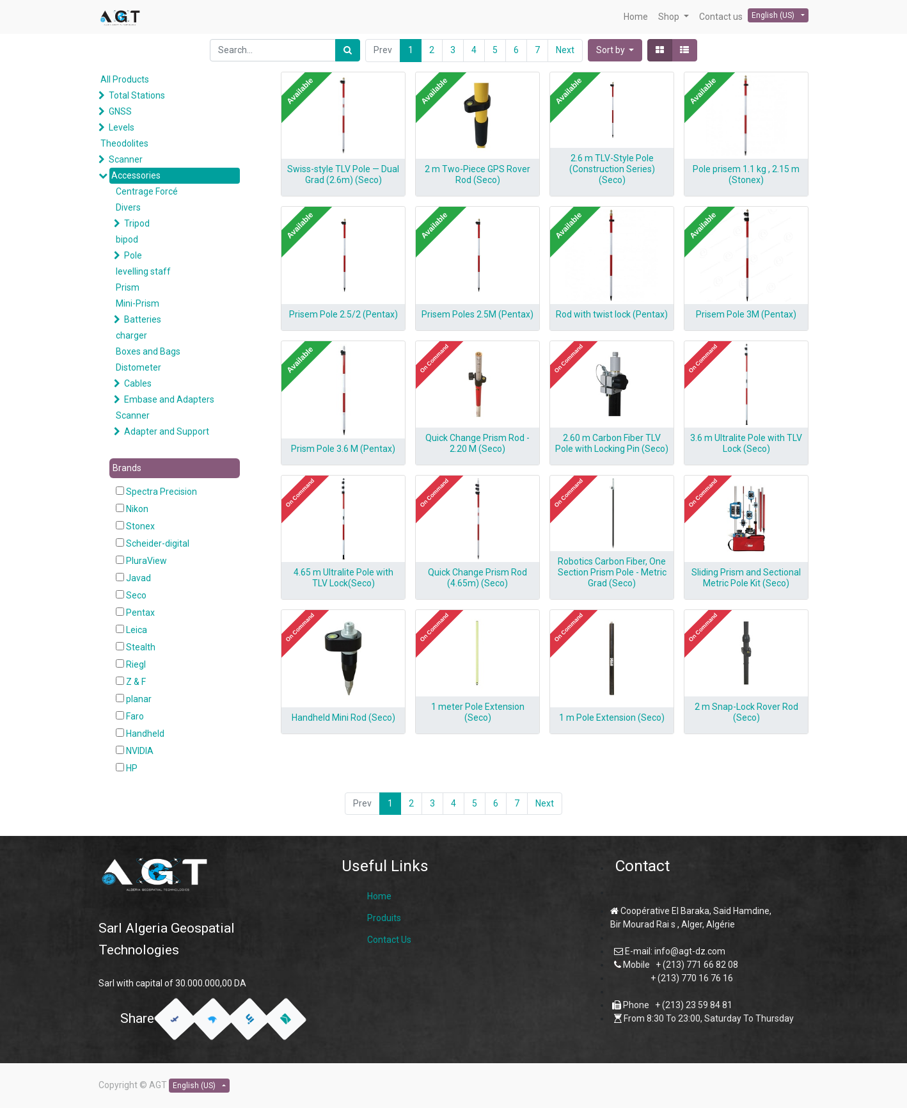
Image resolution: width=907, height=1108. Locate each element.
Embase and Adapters (169, 399)
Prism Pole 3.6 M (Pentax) (343, 449)
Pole (133, 255)
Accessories (136, 175)
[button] (615, 50)
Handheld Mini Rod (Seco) (343, 717)
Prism (127, 287)
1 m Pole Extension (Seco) (612, 717)
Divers (128, 207)
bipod (127, 239)
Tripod (137, 223)
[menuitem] (636, 17)
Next (565, 50)
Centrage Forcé (147, 191)
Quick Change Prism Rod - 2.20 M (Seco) (477, 443)
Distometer (138, 367)
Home (379, 896)
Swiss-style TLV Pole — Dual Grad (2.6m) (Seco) (343, 174)
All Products (124, 79)
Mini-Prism (137, 303)
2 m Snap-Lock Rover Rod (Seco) (746, 712)
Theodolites (124, 143)
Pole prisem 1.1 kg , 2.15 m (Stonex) (746, 174)
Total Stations (137, 95)
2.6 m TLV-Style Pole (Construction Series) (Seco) (612, 169)
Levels (121, 127)
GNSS (120, 111)
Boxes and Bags (148, 351)
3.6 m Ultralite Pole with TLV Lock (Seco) (746, 443)
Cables (138, 383)
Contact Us (389, 940)
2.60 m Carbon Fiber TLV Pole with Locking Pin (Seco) (611, 443)
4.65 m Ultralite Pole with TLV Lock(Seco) (343, 577)
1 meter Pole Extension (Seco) (477, 712)
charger (131, 335)
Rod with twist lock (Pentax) (612, 314)
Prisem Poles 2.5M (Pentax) (477, 314)
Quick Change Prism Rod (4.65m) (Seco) (477, 577)
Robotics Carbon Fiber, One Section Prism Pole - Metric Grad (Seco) (612, 572)
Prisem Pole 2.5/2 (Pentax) (343, 314)
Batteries (142, 319)
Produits (384, 918)
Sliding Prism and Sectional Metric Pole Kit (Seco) (746, 577)
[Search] (347, 50)
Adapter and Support (166, 431)
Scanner (126, 159)
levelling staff (143, 271)
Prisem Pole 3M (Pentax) (746, 314)
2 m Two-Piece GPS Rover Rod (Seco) (477, 174)
